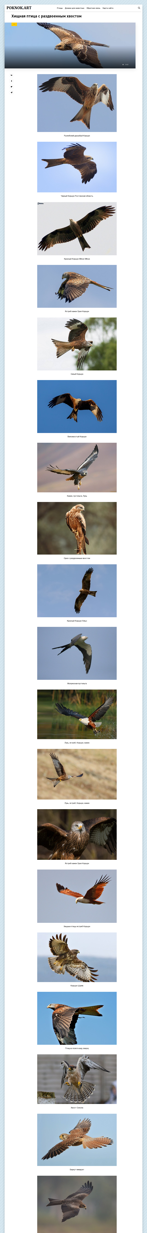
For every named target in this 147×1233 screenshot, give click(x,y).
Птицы (60, 8)
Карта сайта (108, 8)
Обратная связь (93, 8)
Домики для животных (74, 8)
